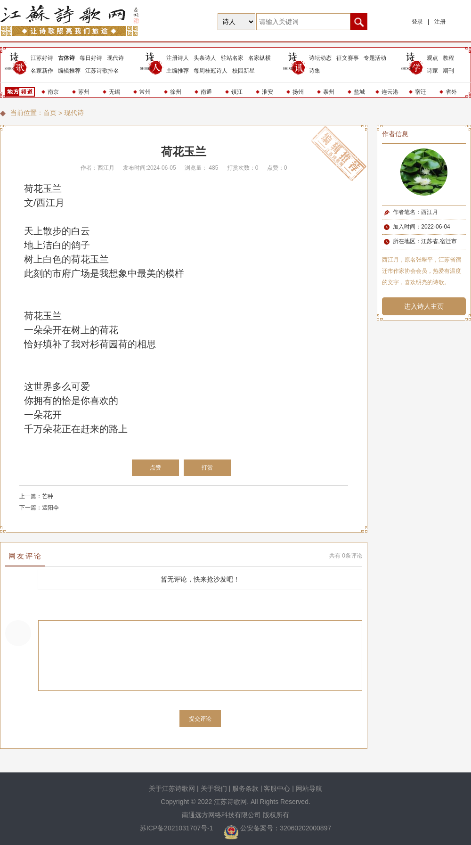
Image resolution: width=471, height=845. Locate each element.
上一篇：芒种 (36, 496)
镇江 (237, 92)
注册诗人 (177, 58)
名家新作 (42, 70)
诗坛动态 (320, 58)
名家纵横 (259, 58)
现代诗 (115, 58)
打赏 (207, 467)
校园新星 (243, 70)
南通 (206, 92)
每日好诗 (91, 58)
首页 (50, 112)
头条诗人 (205, 58)
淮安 (267, 92)
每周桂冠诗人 (210, 70)
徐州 (175, 92)
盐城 (359, 92)
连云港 (390, 92)
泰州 (328, 92)
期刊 (448, 70)
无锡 (114, 92)
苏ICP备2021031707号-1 (177, 828)
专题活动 (375, 58)
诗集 (314, 70)
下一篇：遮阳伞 (39, 507)
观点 (432, 58)
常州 (145, 92)
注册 (440, 21)
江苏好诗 (42, 58)
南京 (53, 92)
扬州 (298, 92)
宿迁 (420, 92)
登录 (417, 21)
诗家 (432, 70)
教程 (448, 58)
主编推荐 (177, 70)
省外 (451, 92)
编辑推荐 (69, 70)
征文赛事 (347, 58)
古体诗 (66, 58)
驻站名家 (232, 58)
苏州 (83, 92)
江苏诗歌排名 (102, 70)
